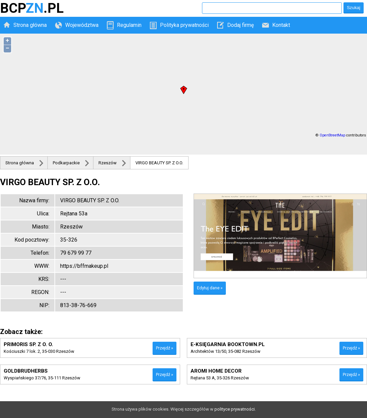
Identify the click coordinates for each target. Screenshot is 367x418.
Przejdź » (164, 347)
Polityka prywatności (184, 25)
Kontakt (281, 25)
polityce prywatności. (235, 409)
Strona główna (30, 25)
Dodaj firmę (240, 25)
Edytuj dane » (209, 287)
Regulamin (129, 25)
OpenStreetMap (332, 135)
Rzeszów (107, 162)
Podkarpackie (66, 162)
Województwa (81, 25)
